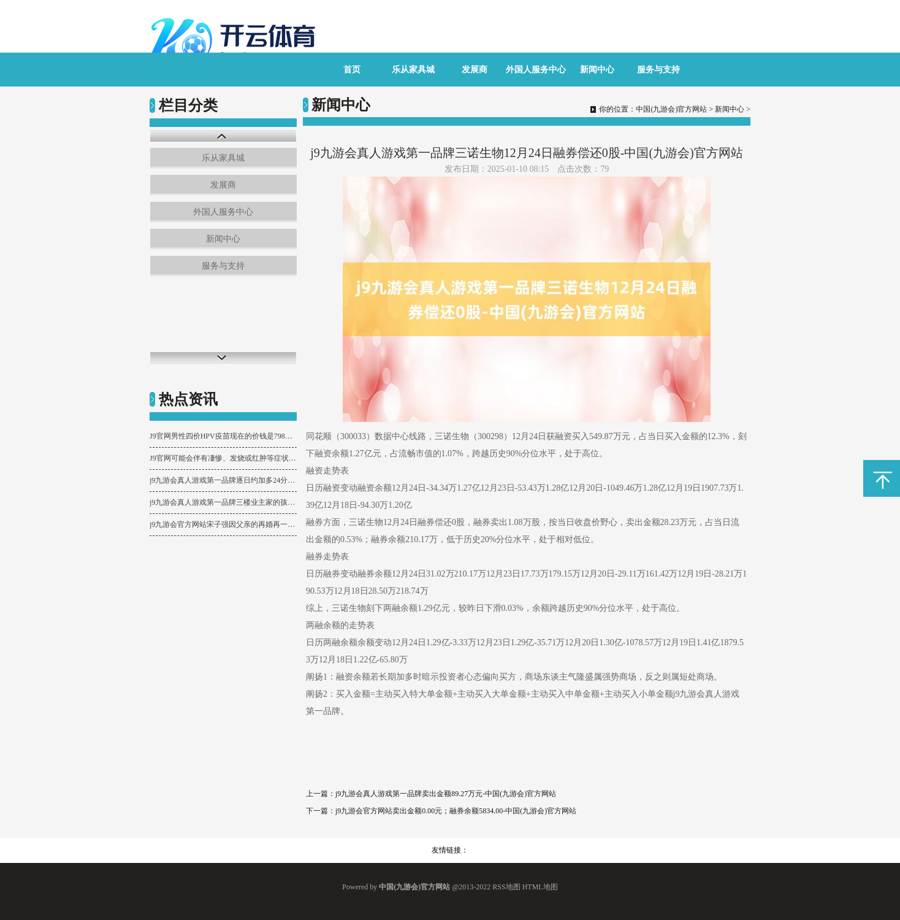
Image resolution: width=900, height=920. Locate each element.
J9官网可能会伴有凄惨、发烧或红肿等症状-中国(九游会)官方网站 (223, 458)
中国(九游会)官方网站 (671, 109)
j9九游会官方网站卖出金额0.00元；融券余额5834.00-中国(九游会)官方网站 (455, 811)
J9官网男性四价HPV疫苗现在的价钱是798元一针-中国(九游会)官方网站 (223, 436)
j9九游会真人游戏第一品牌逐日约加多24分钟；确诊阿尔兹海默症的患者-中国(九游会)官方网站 (223, 480)
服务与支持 (658, 69)
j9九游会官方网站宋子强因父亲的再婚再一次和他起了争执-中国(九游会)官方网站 (223, 524)
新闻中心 (597, 69)
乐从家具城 (413, 69)
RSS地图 (506, 887)
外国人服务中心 (536, 69)
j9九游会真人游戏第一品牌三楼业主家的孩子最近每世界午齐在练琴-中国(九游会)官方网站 (223, 502)
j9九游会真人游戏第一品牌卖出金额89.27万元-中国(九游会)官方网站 (445, 793)
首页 (351, 69)
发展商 (474, 69)
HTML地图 (540, 887)
